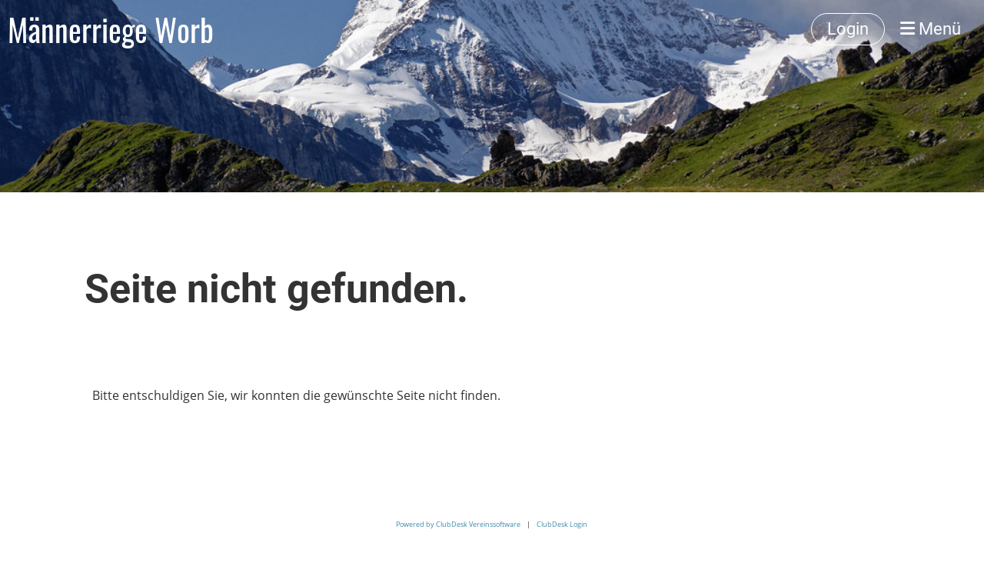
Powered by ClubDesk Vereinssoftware (458, 524)
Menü (930, 28)
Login (848, 28)
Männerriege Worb (111, 29)
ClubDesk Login (562, 524)
